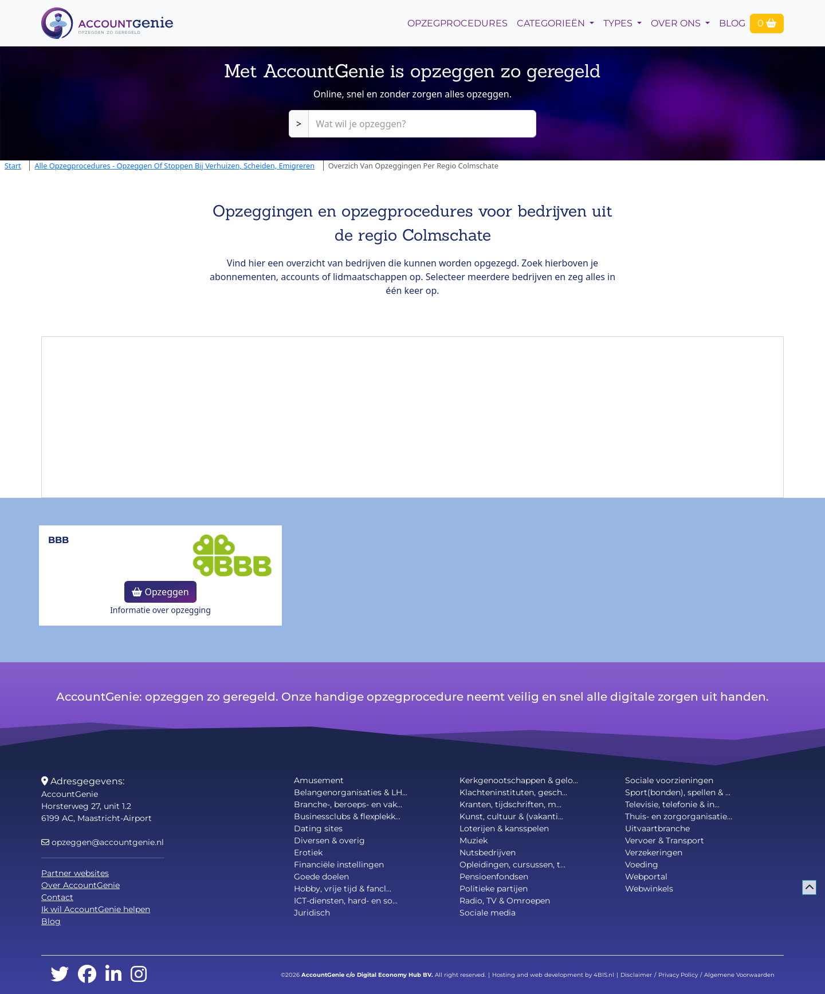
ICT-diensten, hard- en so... (346, 900)
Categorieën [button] (552, 23)
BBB (58, 540)
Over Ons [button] (677, 23)
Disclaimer (636, 975)
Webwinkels (649, 888)
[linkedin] (113, 975)
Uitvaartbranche (657, 828)
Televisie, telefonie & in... (672, 804)
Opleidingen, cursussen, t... (512, 864)
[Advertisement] (412, 417)
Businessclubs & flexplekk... (347, 816)
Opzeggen (160, 592)
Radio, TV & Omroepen (504, 900)
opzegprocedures (457, 23)
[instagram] (139, 975)
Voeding (641, 864)
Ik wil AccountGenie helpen (95, 909)
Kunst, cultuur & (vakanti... (511, 816)
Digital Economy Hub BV (394, 975)
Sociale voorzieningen (669, 780)
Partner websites (75, 873)
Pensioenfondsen (493, 876)
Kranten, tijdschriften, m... (510, 804)
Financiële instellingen (339, 864)
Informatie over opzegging (160, 609)
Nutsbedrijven (487, 852)
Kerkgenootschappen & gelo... (518, 780)
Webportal (646, 876)
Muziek (473, 840)
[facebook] (87, 975)
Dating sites (318, 828)
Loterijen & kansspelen (504, 828)
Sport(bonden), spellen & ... (677, 792)
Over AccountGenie (80, 885)
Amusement (319, 780)
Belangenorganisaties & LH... (350, 792)
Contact (57, 897)
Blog (732, 23)
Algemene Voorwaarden (739, 975)
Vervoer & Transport (664, 840)
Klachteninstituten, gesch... (513, 792)
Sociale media (487, 912)
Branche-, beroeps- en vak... (348, 804)
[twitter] (59, 975)
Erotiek (308, 852)
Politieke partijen (493, 888)
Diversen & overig (329, 840)
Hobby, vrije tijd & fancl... (342, 888)
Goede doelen (321, 876)
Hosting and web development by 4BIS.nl (553, 975)
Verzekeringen (653, 852)
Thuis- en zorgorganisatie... (678, 816)
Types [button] (619, 23)
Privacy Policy (678, 975)
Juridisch (312, 912)
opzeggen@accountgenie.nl (102, 842)
